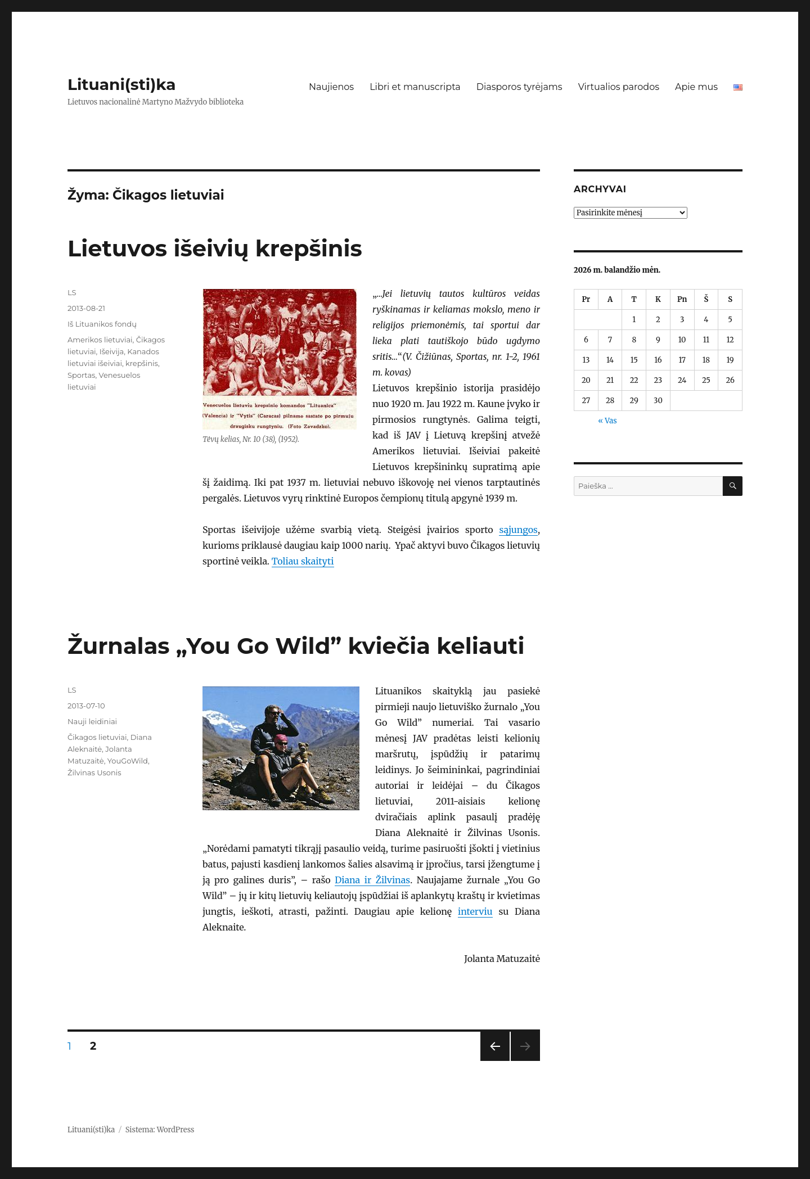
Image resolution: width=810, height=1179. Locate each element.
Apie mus (696, 87)
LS (72, 292)
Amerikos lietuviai (100, 339)
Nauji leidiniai (92, 721)
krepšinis (141, 363)
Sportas (81, 375)
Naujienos (331, 87)
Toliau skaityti (303, 561)
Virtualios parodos (618, 87)
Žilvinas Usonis (95, 772)
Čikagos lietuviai (97, 737)
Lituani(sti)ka (122, 84)
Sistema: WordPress (160, 1130)
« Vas (607, 421)
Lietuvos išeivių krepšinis (215, 248)
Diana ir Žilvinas (372, 880)
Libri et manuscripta (415, 87)
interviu (475, 911)
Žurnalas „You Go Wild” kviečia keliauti (296, 645)
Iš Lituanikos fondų (102, 323)
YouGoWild (127, 760)
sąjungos (518, 529)
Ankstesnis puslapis (493, 1060)
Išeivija (112, 351)
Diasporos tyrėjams (519, 87)
